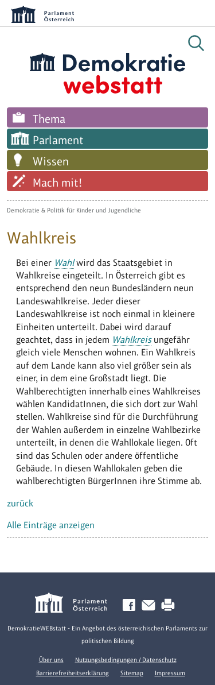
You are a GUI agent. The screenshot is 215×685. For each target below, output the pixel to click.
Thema (49, 119)
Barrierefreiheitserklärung (72, 672)
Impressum (170, 672)
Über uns (51, 659)
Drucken (170, 605)
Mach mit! (57, 182)
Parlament (58, 140)
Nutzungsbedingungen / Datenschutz (126, 659)
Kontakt (151, 605)
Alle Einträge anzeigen (51, 525)
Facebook (131, 605)
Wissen (51, 161)
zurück (20, 503)
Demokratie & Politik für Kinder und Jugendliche (74, 210)
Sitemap (131, 672)
